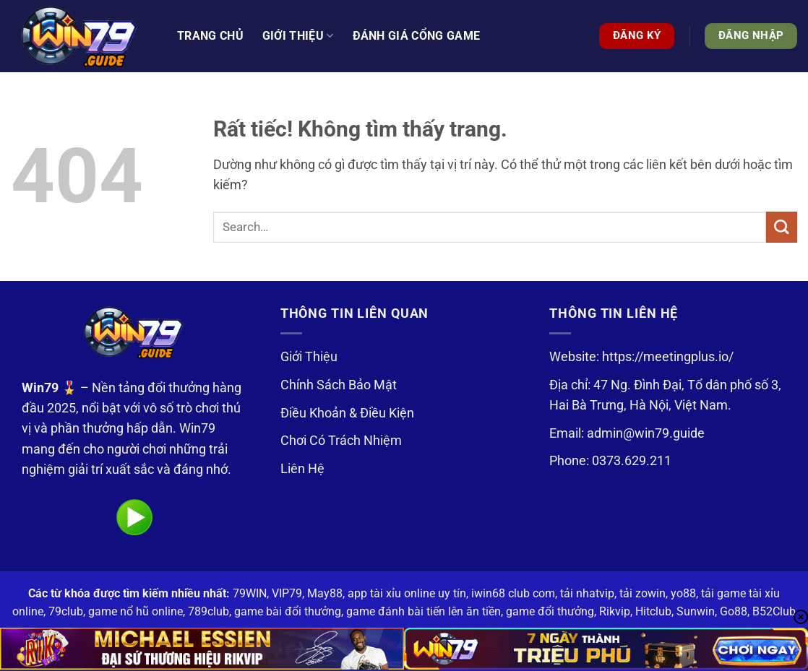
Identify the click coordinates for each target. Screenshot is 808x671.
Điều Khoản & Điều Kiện (347, 413)
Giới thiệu (298, 36)
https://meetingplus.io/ (668, 357)
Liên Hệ (302, 469)
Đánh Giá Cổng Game (417, 36)
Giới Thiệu (309, 357)
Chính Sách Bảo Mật (338, 385)
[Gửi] (781, 227)
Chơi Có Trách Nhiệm (341, 440)
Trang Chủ (210, 36)
